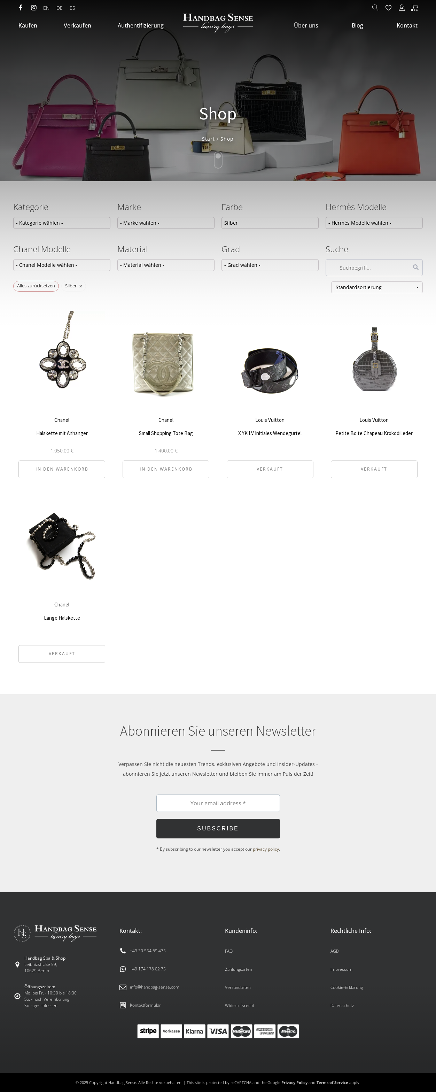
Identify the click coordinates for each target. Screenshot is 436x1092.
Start (208, 138)
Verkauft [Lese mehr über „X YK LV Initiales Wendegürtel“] (270, 469)
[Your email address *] (218, 803)
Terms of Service (332, 1082)
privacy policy (266, 849)
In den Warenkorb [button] (62, 469)
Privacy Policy (294, 1082)
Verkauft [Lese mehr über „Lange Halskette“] (62, 654)
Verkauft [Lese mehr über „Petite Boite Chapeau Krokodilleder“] (374, 469)
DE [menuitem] (59, 8)
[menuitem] (46, 8)
